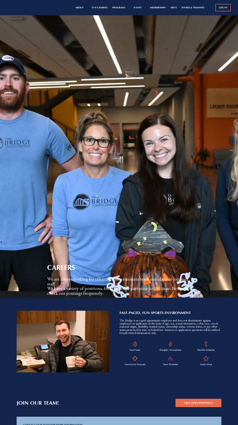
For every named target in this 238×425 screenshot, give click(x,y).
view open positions (198, 402)
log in (223, 7)
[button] (81, 7)
